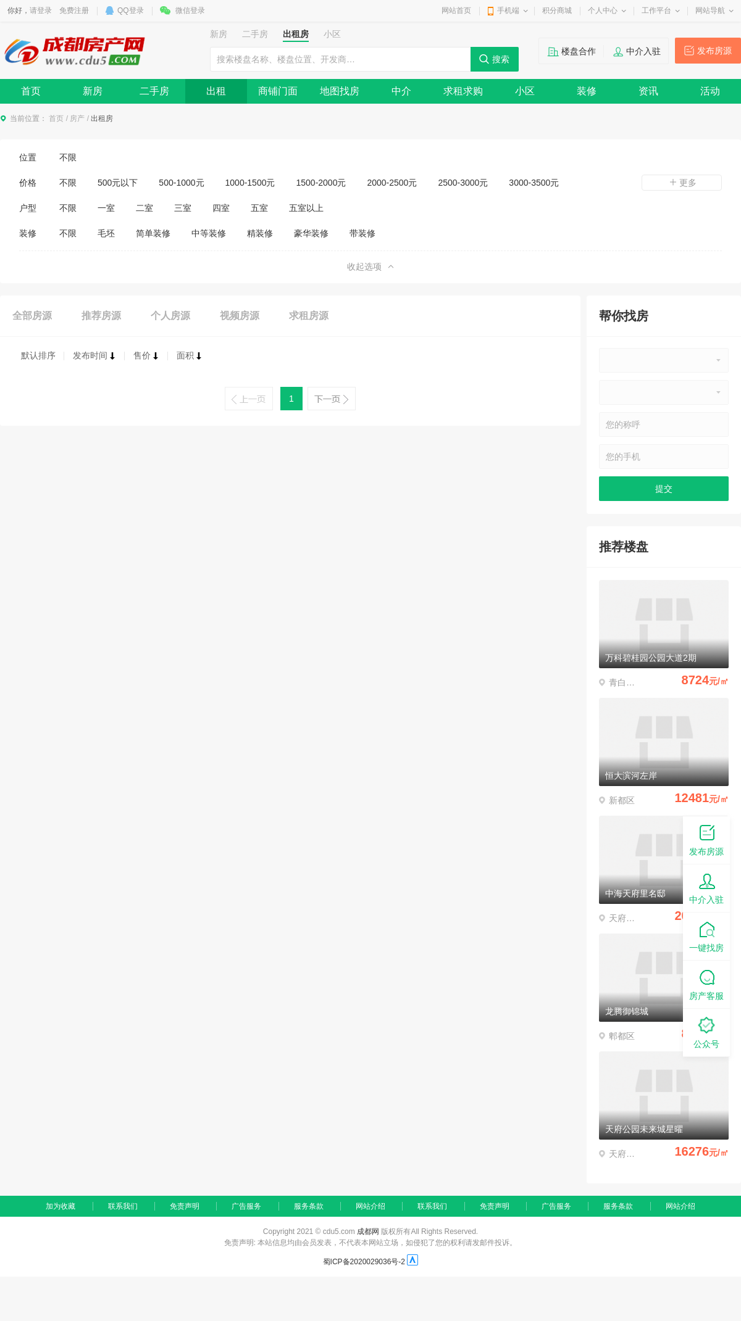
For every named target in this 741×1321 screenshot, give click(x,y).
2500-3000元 (463, 183)
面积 (190, 355)
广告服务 (246, 1206)
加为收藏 (60, 1206)
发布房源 (714, 51)
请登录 (41, 10)
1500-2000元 (321, 183)
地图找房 (339, 91)
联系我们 (123, 1206)
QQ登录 (130, 10)
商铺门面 (278, 91)
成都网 (368, 1231)
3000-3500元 (534, 183)
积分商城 (557, 10)
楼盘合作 (578, 51)
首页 (31, 91)
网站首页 (456, 10)
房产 (77, 118)
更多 (682, 182)
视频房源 (239, 315)
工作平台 (656, 10)
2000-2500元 (392, 183)
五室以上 (306, 208)
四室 (221, 208)
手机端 (508, 10)
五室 (259, 208)
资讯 (648, 91)
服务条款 (309, 1206)
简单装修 (153, 233)
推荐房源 (101, 315)
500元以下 (118, 183)
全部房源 (32, 315)
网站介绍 (370, 1206)
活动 (710, 91)
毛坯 (106, 233)
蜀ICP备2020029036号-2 (364, 1261)
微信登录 (190, 10)
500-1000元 (181, 183)
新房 (93, 91)
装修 (587, 91)
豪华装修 (311, 233)
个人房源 (170, 315)
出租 (216, 91)
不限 (68, 157)
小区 (525, 91)
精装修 (260, 233)
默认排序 (38, 355)
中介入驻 (643, 51)
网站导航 (710, 10)
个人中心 (603, 10)
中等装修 (208, 233)
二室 (144, 208)
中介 (401, 91)
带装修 (362, 233)
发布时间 (94, 355)
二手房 (154, 91)
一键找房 (706, 936)
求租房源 (309, 315)
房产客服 (706, 984)
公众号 (706, 1032)
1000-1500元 (250, 183)
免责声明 (184, 1206)
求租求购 (463, 91)
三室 (182, 208)
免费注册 (74, 10)
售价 (146, 355)
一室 (106, 208)
